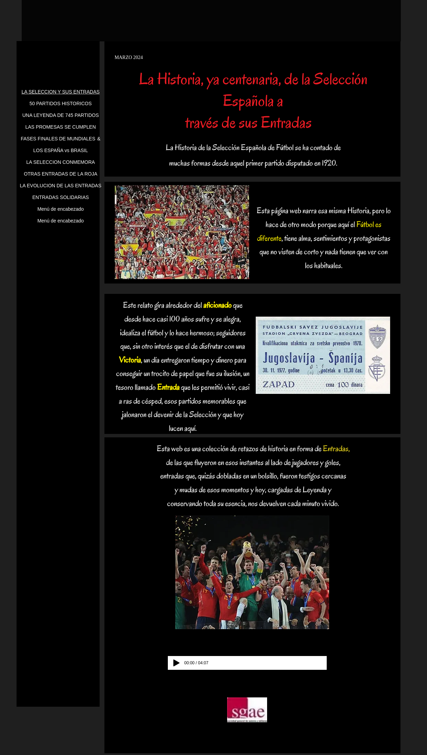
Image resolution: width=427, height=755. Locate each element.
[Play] (176, 662)
